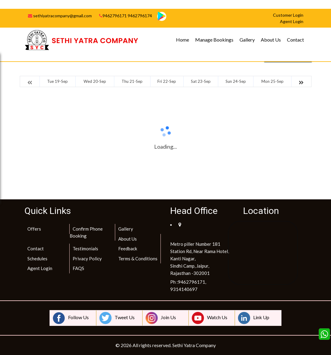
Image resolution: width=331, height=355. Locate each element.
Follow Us (71, 318)
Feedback (127, 248)
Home (182, 39)
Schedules (37, 258)
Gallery (247, 39)
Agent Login (39, 268)
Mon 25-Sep (272, 81)
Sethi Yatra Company (194, 345)
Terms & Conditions (137, 258)
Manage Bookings (214, 39)
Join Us (161, 318)
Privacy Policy (87, 258)
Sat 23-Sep (201, 81)
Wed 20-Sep (95, 81)
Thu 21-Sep (132, 81)
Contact (295, 39)
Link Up (253, 318)
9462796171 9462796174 (125, 15)
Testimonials (85, 248)
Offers (34, 229)
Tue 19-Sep (57, 81)
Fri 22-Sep (166, 81)
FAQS (78, 268)
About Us (271, 39)
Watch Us (209, 318)
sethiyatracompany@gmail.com (60, 15)
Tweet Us (117, 318)
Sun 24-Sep (236, 81)
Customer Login (288, 15)
